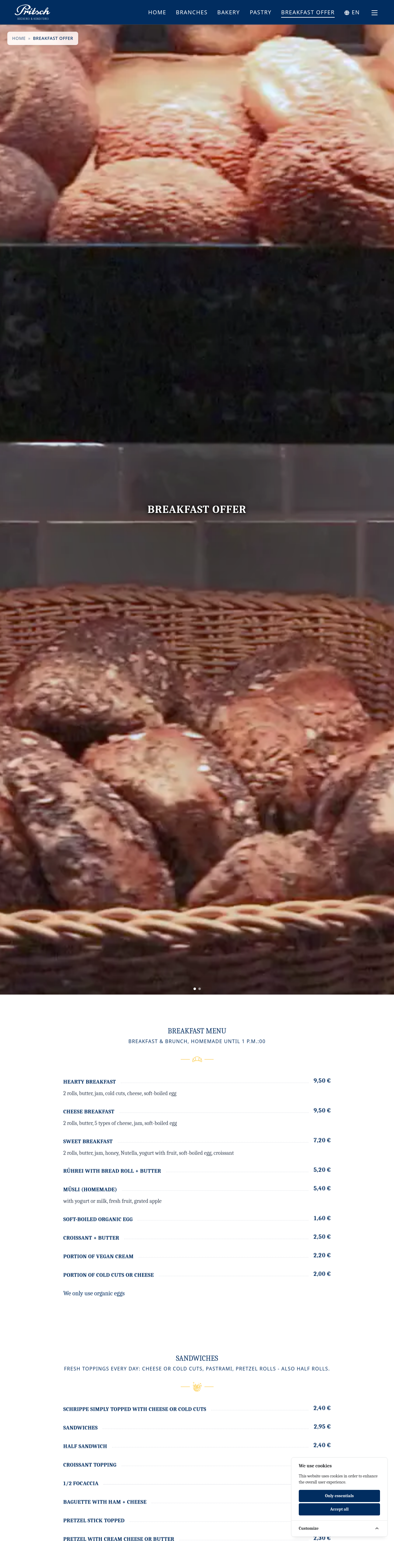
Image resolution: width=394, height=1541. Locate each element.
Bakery (228, 12)
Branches (191, 12)
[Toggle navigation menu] (374, 13)
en (356, 12)
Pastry (260, 12)
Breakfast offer (308, 12)
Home (157, 12)
